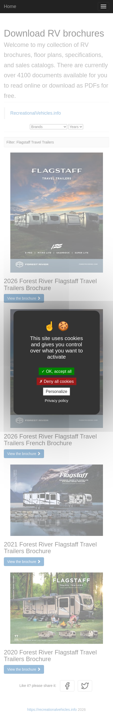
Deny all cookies (56, 381)
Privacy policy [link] (56, 400)
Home (10, 6)
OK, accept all (56, 371)
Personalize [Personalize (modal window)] (56, 391)
